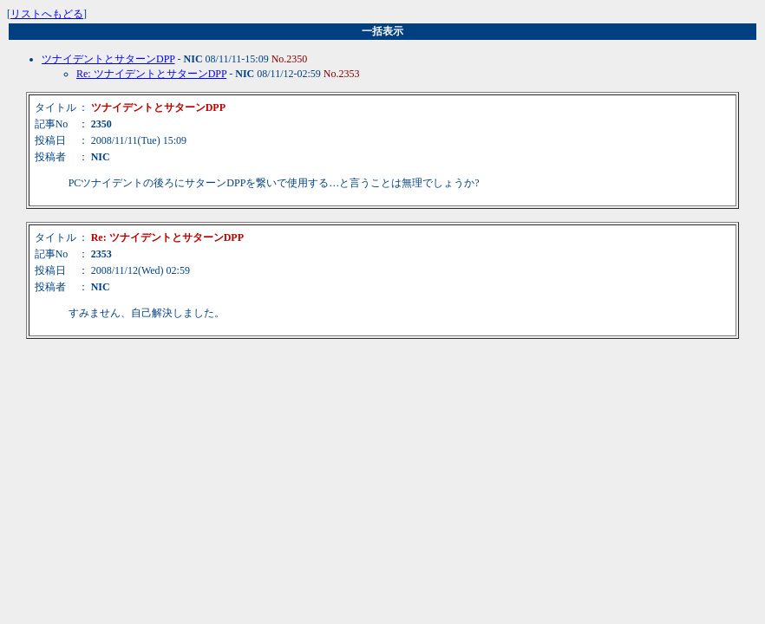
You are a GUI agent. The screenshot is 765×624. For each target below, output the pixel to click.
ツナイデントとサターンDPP (108, 59)
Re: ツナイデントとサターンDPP (151, 74)
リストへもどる (46, 14)
